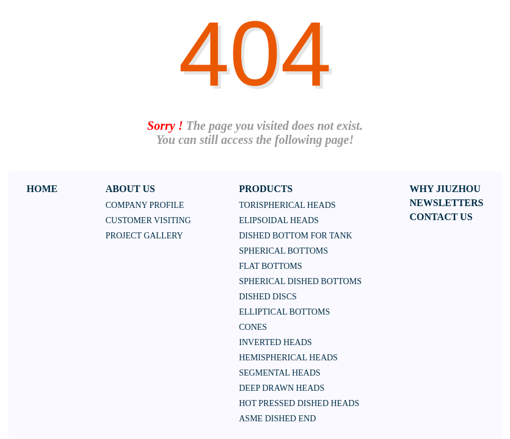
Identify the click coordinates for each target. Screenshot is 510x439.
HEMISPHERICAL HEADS (288, 357)
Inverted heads (275, 342)
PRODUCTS (266, 189)
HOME (42, 189)
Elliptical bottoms (284, 311)
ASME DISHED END (277, 418)
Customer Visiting (148, 220)
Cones (253, 327)
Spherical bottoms (283, 250)
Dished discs (268, 296)
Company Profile (145, 205)
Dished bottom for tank (295, 235)
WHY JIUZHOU (445, 189)
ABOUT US (130, 189)
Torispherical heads (287, 205)
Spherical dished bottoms (300, 281)
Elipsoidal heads (279, 220)
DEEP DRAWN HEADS (281, 388)
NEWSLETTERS (447, 203)
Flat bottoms (270, 266)
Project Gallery (144, 235)
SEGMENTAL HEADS (279, 372)
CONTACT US (441, 217)
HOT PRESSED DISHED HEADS (299, 403)
